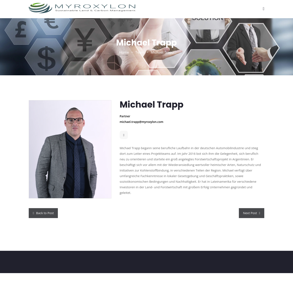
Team (139, 52)
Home (124, 52)
